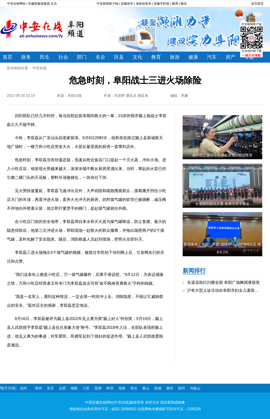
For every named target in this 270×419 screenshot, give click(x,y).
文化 (137, 57)
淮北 (133, 388)
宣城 (157, 388)
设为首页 (257, 3)
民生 (45, 57)
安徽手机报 (162, 3)
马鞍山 (195, 388)
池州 (23, 388)
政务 (26, 57)
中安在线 (40, 68)
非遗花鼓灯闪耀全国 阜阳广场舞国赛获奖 (223, 282)
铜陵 (74, 388)
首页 (7, 57)
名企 (100, 57)
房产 (230, 57)
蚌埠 (109, 388)
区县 (119, 57)
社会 (63, 57)
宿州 (181, 388)
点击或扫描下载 (251, 50)
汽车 (212, 57)
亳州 (38, 388)
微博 (175, 3)
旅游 (175, 57)
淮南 (121, 388)
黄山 (145, 388)
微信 (183, 3)
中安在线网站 (16, 3)
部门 (82, 57)
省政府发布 (144, 3)
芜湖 (97, 388)
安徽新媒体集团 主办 (42, 3)
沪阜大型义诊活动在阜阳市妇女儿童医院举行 (227, 290)
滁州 (169, 388)
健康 (193, 57)
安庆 (50, 388)
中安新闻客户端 (107, 3)
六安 (86, 388)
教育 (156, 57)
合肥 (62, 388)
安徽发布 (127, 3)
